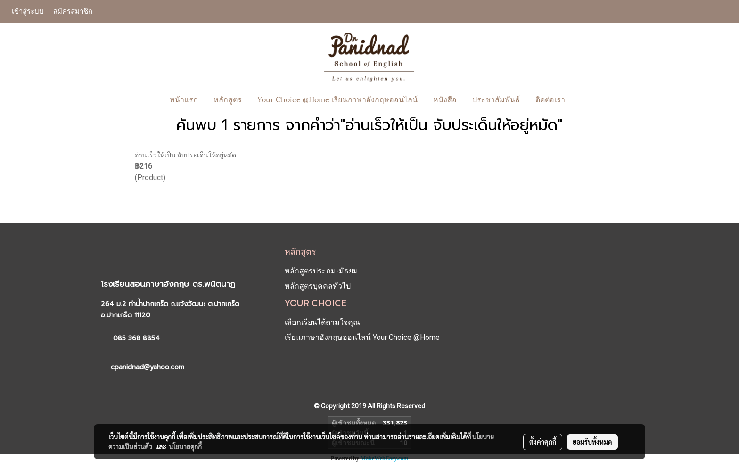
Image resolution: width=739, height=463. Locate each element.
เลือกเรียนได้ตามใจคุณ (322, 322)
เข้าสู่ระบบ (28, 11)
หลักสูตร (227, 99)
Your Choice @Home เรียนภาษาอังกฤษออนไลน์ (337, 99)
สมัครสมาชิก (72, 11)
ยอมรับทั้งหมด (592, 442)
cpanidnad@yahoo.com (147, 367)
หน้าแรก (184, 99)
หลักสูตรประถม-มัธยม (321, 270)
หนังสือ (445, 99)
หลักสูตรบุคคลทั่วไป (318, 285)
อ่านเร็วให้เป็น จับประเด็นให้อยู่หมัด (185, 155)
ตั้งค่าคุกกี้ (542, 442)
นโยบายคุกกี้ (185, 446)
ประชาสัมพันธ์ (496, 99)
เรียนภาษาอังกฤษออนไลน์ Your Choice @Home (362, 337)
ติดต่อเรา (550, 99)
